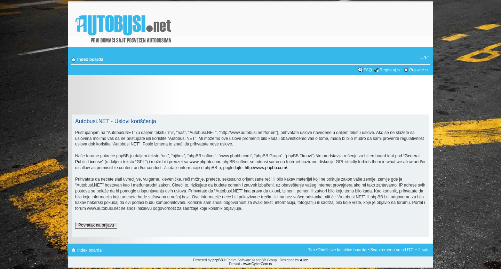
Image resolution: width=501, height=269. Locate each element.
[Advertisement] (250, 95)
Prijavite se (419, 70)
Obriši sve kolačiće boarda (341, 249)
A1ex (304, 260)
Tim (311, 249)
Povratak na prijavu (96, 225)
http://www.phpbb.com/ (266, 167)
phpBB (218, 260)
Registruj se (390, 70)
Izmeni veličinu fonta (425, 58)
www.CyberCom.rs (257, 264)
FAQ (368, 70)
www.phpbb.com (205, 161)
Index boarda (90, 59)
